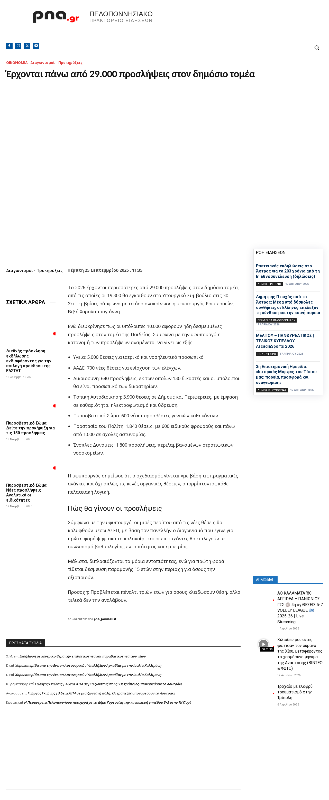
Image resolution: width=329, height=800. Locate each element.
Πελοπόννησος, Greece (236, 24)
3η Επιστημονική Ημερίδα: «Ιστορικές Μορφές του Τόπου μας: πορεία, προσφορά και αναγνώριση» (286, 374)
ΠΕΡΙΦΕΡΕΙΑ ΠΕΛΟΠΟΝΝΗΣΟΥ (276, 320)
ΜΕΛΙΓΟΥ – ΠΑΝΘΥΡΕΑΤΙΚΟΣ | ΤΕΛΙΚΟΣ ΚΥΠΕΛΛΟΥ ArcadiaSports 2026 (285, 341)
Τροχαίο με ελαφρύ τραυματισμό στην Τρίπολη (295, 692)
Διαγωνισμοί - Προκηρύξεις (56, 62)
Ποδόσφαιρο (267, 354)
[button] (316, 47)
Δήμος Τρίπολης (270, 284)
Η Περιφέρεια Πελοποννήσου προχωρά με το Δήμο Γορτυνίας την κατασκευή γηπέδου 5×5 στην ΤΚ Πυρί (107, 702)
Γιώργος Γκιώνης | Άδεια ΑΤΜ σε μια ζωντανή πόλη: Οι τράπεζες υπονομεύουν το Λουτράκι (108, 684)
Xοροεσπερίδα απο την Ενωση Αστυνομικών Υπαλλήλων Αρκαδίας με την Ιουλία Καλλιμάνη (88, 665)
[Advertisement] (123, 753)
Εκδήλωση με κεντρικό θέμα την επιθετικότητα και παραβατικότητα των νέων (82, 656)
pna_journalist (105, 619)
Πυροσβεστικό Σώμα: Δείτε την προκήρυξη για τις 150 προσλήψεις (30, 428)
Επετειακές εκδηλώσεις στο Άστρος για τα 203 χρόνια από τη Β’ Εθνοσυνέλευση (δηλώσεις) (288, 271)
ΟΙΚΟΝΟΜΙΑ (17, 62)
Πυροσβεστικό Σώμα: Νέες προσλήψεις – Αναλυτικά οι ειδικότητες (26, 493)
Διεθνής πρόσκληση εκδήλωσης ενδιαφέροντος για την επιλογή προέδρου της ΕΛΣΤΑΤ (28, 361)
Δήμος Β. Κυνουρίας (272, 390)
